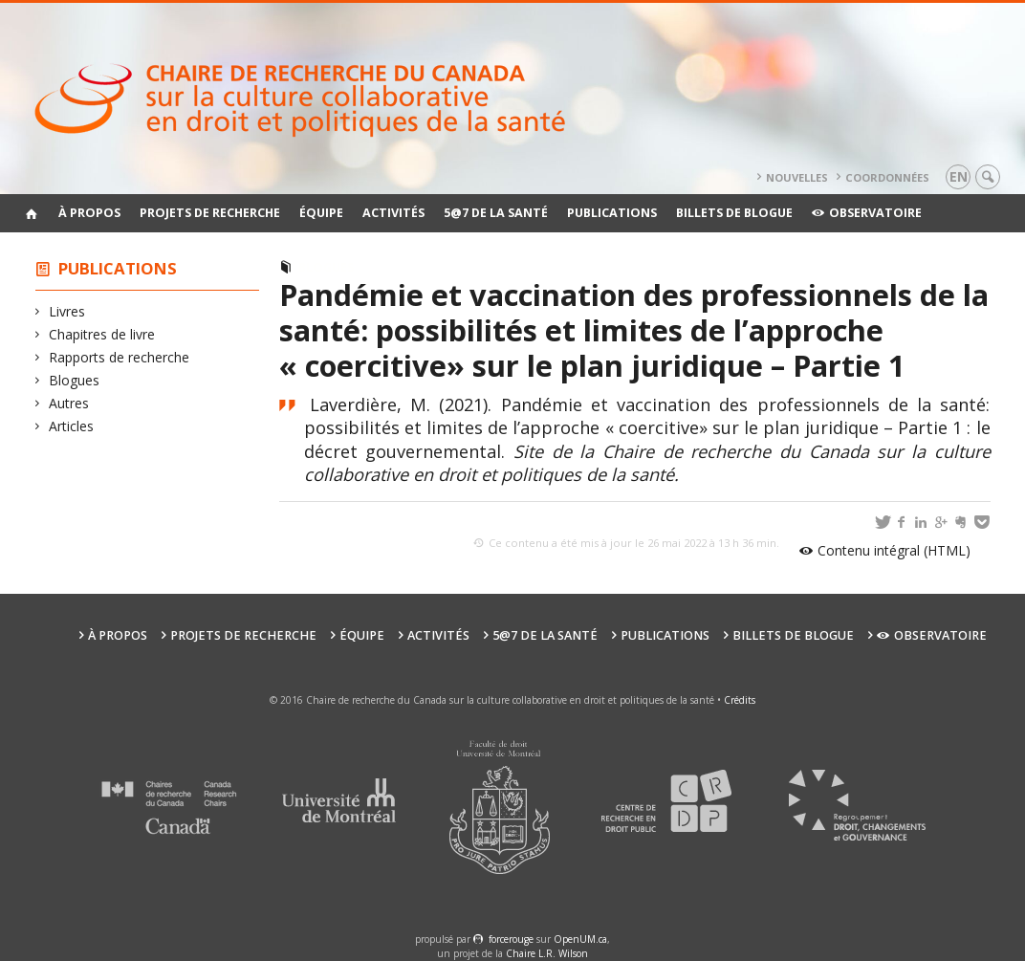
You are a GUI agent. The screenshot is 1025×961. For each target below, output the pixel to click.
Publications (612, 213)
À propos (89, 213)
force (511, 939)
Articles (72, 426)
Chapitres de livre (102, 334)
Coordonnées (887, 177)
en (958, 176)
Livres (67, 311)
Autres (69, 403)
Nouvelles (797, 177)
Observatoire (867, 213)
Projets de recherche (210, 213)
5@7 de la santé (496, 213)
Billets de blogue (734, 213)
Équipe (321, 213)
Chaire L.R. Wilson (547, 953)
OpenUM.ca (580, 939)
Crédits (739, 700)
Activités (393, 213)
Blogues (74, 380)
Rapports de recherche (119, 357)
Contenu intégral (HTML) (894, 550)
